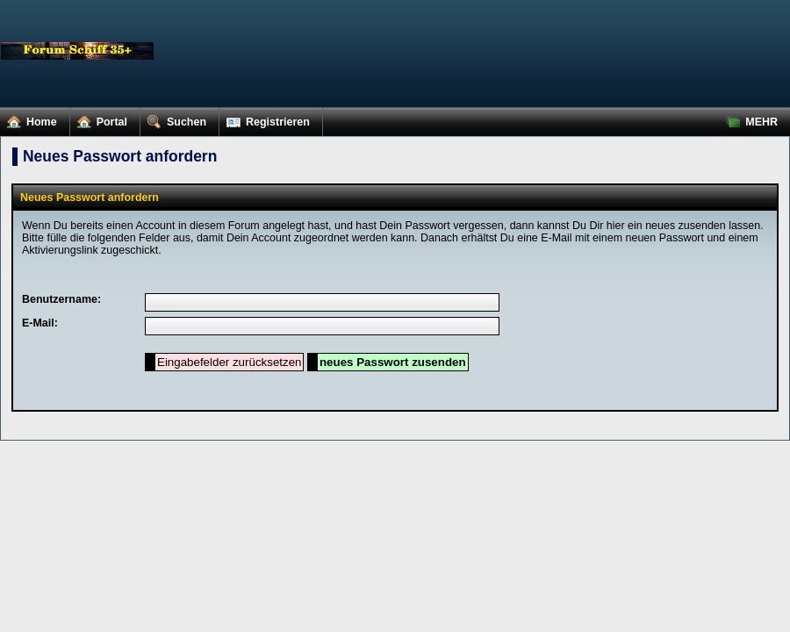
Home (28, 118)
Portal (98, 118)
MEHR (748, 118)
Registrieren (264, 118)
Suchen (173, 118)
